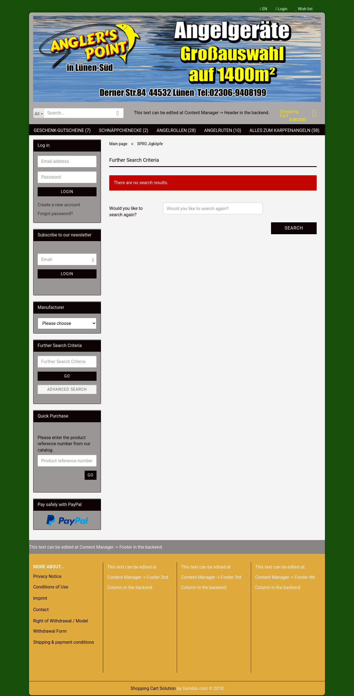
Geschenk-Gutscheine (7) (62, 131)
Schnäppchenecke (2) (124, 131)
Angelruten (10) (222, 131)
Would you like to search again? (126, 212)
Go (67, 377)
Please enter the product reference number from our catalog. (64, 445)
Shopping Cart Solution (153, 689)
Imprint (40, 599)
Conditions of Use (50, 588)
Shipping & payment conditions (63, 643)
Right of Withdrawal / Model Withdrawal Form (60, 627)
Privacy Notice (47, 577)
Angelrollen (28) (176, 131)
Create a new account (59, 205)
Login (281, 9)
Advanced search (67, 390)
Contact (41, 610)
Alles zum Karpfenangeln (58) (284, 131)
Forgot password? (55, 214)
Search (294, 228)
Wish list (304, 9)
